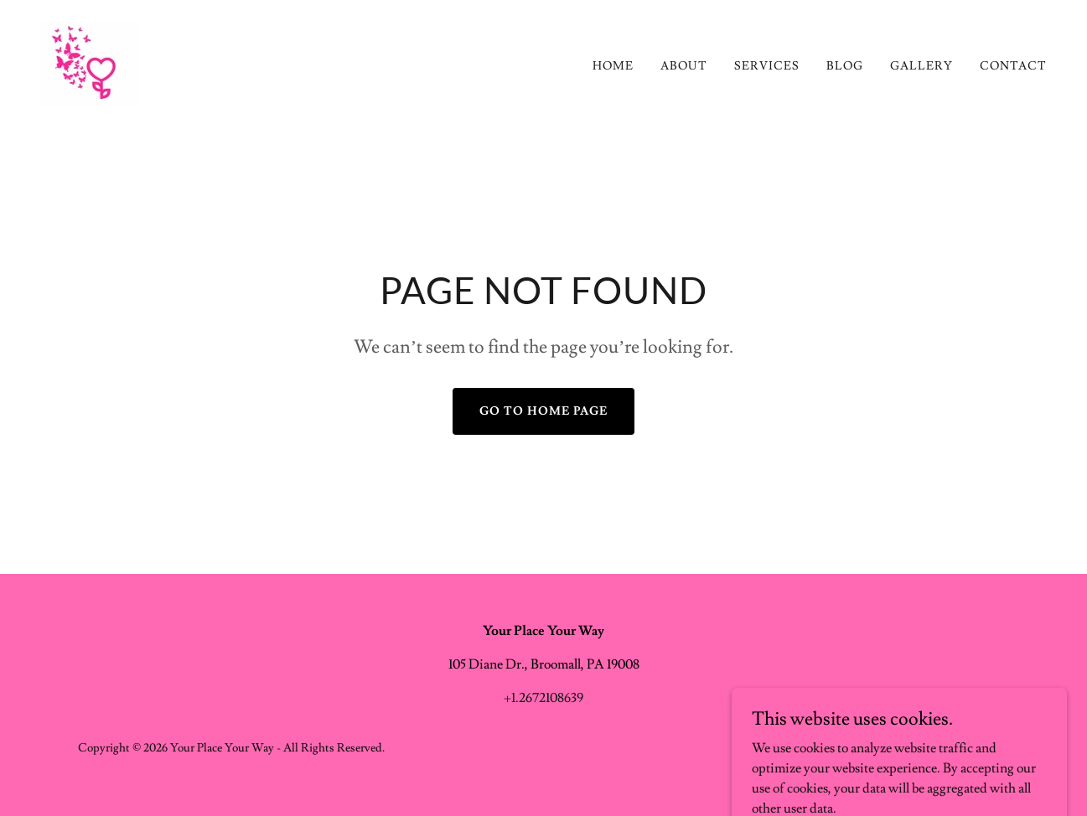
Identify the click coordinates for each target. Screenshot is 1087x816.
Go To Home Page (543, 411)
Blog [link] (844, 66)
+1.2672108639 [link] (543, 697)
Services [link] (767, 66)
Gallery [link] (921, 66)
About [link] (683, 66)
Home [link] (613, 66)
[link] (89, 61)
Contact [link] (1013, 66)
